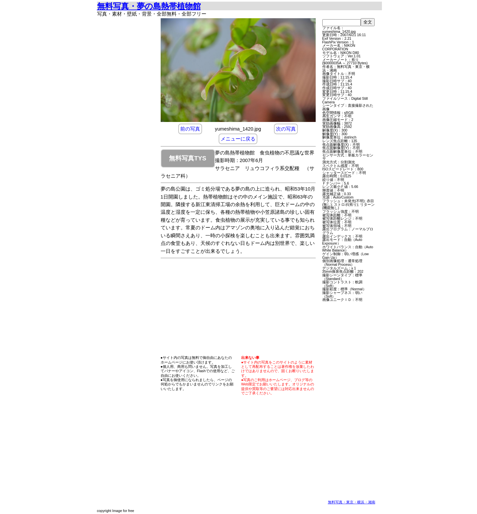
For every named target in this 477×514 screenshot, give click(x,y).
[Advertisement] (126, 117)
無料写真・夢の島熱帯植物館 (149, 6)
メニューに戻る (238, 139)
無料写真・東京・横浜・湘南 (351, 502)
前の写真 (190, 129)
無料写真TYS (187, 158)
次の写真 (286, 129)
